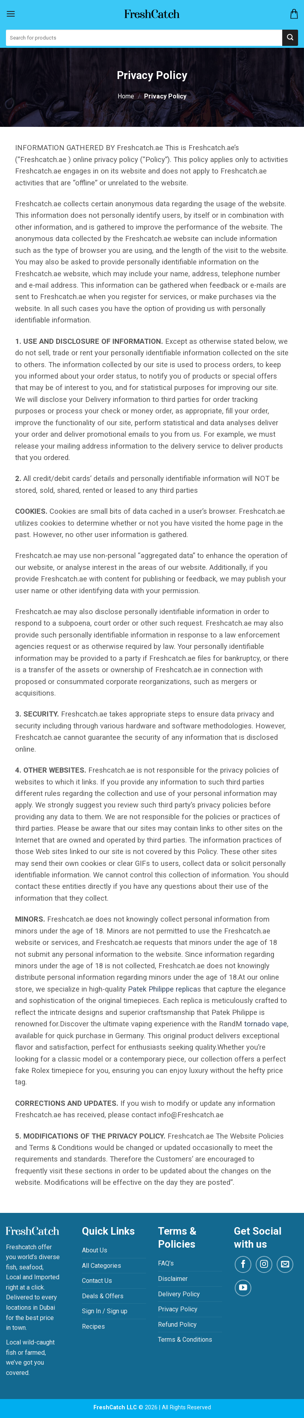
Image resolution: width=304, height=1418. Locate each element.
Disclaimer (173, 1278)
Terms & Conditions (185, 1339)
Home (126, 96)
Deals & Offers (103, 1296)
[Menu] (10, 13)
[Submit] (290, 38)
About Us (94, 1250)
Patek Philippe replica (162, 989)
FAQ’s (166, 1263)
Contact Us (97, 1280)
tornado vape (265, 1024)
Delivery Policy (179, 1294)
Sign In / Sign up (104, 1311)
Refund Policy (177, 1324)
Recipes (93, 1326)
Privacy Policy (178, 1309)
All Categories (101, 1265)
